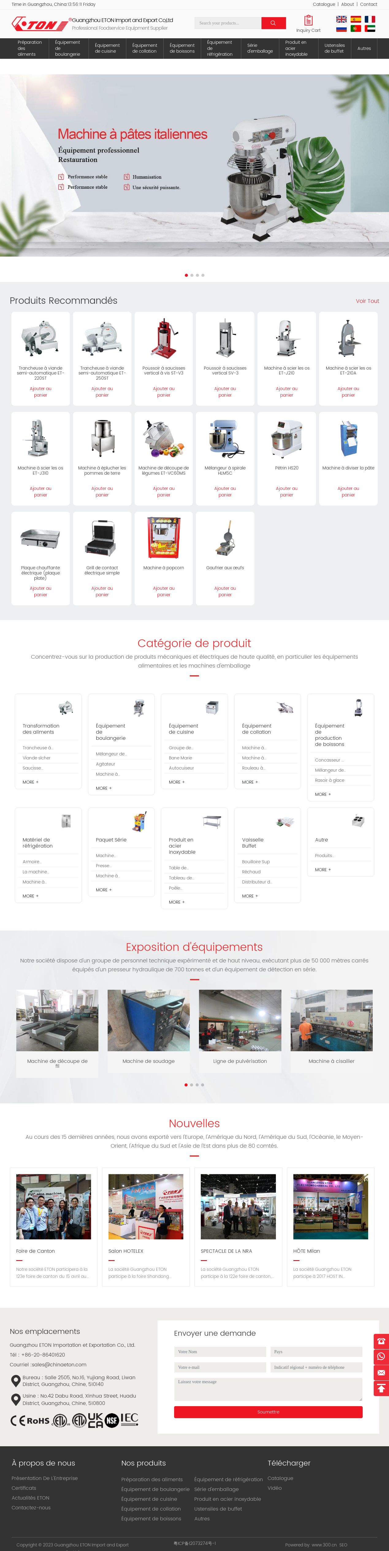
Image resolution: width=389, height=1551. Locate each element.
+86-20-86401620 (43, 1355)
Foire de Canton (35, 1251)
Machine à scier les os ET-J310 (40, 471)
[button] (186, 275)
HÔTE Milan (306, 1251)
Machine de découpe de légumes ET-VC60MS (164, 471)
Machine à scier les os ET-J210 (287, 371)
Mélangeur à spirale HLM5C (225, 471)
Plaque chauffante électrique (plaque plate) (40, 573)
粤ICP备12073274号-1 (195, 1543)
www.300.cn (324, 1545)
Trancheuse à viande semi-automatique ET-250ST (102, 373)
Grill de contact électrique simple (102, 570)
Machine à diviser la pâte (348, 468)
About (347, 4)
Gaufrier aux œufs (225, 567)
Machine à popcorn (163, 567)
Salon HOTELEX (126, 1251)
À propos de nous (43, 1463)
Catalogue (324, 4)
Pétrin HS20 (287, 468)
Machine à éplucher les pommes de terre (102, 471)
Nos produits (143, 1463)
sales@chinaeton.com (59, 1365)
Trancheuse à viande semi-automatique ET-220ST (40, 373)
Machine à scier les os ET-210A (348, 371)
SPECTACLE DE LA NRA (226, 1251)
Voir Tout (367, 301)
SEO (343, 1545)
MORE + (31, 782)
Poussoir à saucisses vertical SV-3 (225, 371)
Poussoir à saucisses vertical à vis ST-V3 (164, 371)
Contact (368, 4)
